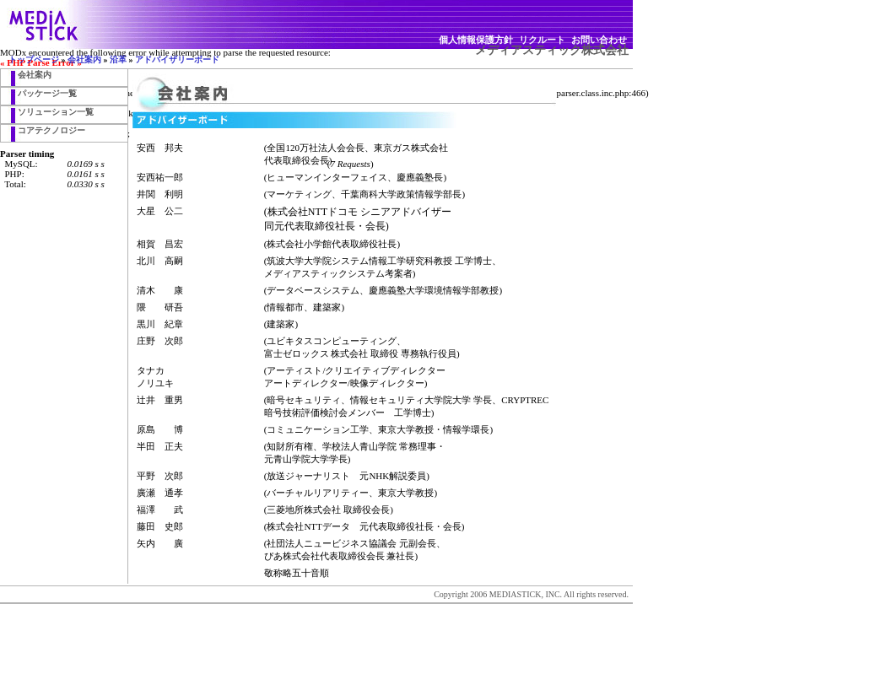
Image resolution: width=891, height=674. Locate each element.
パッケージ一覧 (47, 93)
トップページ (33, 59)
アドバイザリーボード (177, 59)
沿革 (118, 59)
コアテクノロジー (51, 130)
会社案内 (84, 59)
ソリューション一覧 (56, 111)
